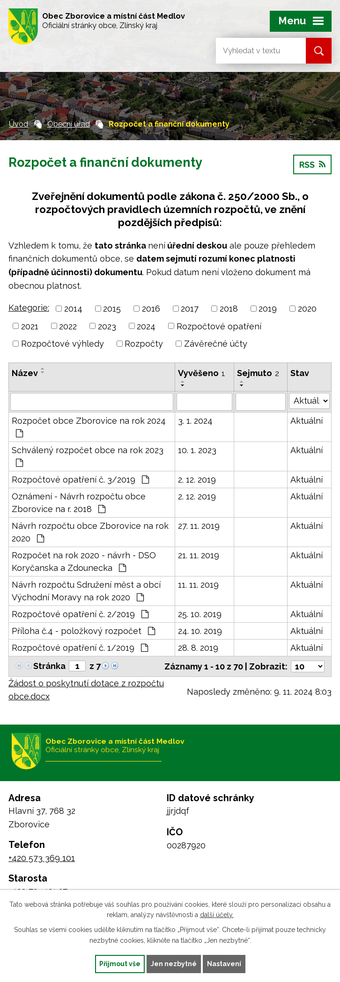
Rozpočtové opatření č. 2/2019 (80, 614)
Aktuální (306, 421)
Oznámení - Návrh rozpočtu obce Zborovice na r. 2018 (79, 502)
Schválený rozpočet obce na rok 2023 (87, 456)
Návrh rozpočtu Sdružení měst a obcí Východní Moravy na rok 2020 (86, 591)
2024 (146, 326)
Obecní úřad (68, 124)
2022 (68, 326)
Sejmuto (258, 373)
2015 (112, 308)
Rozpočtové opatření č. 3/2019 (80, 479)
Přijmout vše (119, 964)
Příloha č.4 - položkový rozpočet (83, 631)
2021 (29, 326)
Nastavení (224, 964)
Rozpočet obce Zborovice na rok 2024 (89, 427)
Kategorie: (28, 308)
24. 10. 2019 (200, 631)
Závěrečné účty (215, 344)
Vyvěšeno (201, 373)
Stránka (49, 666)
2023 (107, 326)
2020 (307, 308)
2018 (229, 308)
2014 (73, 308)
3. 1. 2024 (195, 421)
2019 (268, 308)
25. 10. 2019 (200, 614)
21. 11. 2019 (198, 555)
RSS (312, 165)
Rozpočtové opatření (219, 326)
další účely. (217, 915)
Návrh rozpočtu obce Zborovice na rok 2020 (90, 532)
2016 (151, 308)
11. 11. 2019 (198, 585)
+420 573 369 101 (41, 858)
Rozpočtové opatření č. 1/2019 (80, 648)
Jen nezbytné (174, 964)
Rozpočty (144, 344)
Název (25, 373)
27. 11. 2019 (199, 526)
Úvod (18, 124)
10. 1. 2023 (197, 450)
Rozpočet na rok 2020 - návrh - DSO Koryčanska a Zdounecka (84, 561)
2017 (190, 308)
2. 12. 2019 (197, 479)
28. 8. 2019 (198, 648)
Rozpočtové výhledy (62, 344)
